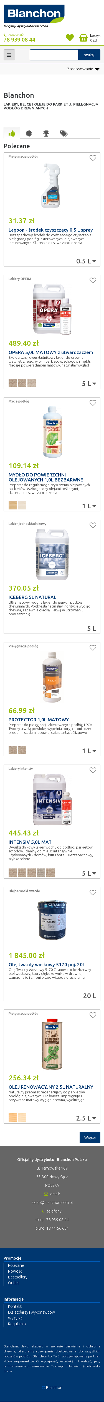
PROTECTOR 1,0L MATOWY (39, 719)
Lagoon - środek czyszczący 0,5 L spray (51, 229)
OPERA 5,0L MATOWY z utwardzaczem (51, 352)
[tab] (12, 133)
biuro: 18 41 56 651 (52, 1228)
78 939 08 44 (19, 39)
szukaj (89, 55)
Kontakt (15, 1306)
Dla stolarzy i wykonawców (31, 1312)
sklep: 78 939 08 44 (52, 1220)
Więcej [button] (90, 1137)
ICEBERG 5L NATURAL (32, 597)
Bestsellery (17, 1277)
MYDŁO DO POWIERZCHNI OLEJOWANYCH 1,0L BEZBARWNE (46, 477)
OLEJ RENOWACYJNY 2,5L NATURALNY (51, 1087)
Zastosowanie (83, 69)
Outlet (13, 1283)
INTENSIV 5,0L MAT (30, 842)
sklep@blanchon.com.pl (52, 1202)
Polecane (16, 1265)
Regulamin (17, 1324)
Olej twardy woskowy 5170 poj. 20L (47, 964)
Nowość (15, 1271)
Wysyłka (15, 1318)
